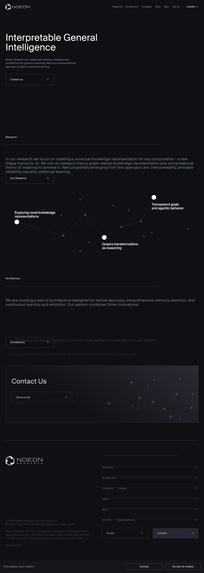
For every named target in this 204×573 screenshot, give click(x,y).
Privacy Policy (14, 550)
